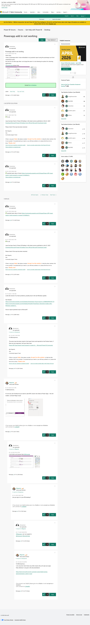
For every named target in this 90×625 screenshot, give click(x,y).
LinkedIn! (16, 427)
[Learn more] (66, 69)
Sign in (72, 15)
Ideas (39, 12)
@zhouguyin (19, 536)
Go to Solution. (33, 85)
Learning (58, 12)
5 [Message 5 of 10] (20, 541)
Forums (25, 12)
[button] (42, 39)
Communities (45, 12)
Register (67, 15)
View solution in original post (12, 147)
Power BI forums (10, 30)
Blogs (52, 12)
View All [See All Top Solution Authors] (63, 119)
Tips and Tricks (20, 91)
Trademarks (86, 614)
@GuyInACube (9, 65)
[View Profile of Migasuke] (11, 382)
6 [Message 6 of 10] (20, 591)
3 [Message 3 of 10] (13, 474)
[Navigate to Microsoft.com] (4, 12)
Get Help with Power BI (34, 30)
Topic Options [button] (51, 40)
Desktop (47, 30)
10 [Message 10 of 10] (10, 182)
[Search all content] (69, 19)
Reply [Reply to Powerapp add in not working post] (52, 95)
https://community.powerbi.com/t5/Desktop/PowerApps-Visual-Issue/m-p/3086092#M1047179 (29, 301)
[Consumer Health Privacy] (20, 620)
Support (65, 12)
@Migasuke (27, 454)
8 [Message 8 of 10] (13, 368)
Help (77, 15)
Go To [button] (82, 16)
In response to (14, 332)
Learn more (4, 7)
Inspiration (32, 12)
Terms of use (79, 614)
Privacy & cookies (70, 614)
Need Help (12, 91)
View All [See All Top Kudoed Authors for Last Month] (63, 151)
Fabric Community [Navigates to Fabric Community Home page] (16, 12)
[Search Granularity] (44, 19)
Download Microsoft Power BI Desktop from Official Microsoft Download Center (26, 123)
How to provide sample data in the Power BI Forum (38, 145)
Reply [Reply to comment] (52, 155)
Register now (52, 24)
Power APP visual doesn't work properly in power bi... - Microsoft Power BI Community (31, 345)
